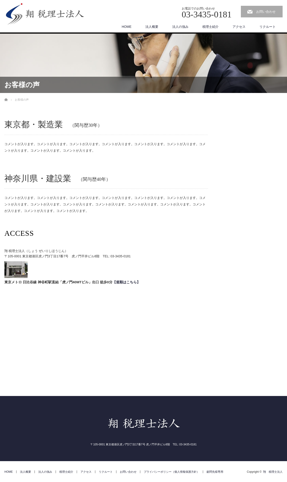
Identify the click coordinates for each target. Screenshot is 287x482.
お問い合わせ (266, 11)
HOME (126, 27)
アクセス (239, 27)
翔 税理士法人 (273, 471)
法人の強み (180, 27)
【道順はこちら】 (126, 282)
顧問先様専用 (215, 471)
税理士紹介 (210, 27)
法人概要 (151, 27)
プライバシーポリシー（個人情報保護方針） (171, 471)
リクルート (267, 27)
